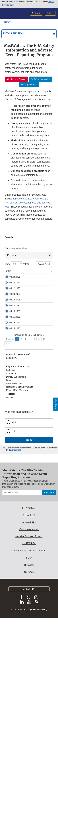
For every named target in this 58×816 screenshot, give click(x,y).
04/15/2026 (11, 428)
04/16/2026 (11, 395)
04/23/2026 (11, 280)
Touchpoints (14, 642)
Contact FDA (29, 780)
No (13, 622)
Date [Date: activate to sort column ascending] (8, 274)
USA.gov (29, 763)
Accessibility (29, 714)
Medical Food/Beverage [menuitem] (17, 582)
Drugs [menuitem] (9, 572)
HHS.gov (29, 756)
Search (9, 237)
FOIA (29, 749)
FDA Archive (29, 699)
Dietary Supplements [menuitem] (16, 568)
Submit (29, 631)
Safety (7, 22)
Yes (14, 613)
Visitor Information (29, 721)
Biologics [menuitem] (10, 562)
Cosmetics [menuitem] (11, 565)
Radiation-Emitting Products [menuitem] (19, 578)
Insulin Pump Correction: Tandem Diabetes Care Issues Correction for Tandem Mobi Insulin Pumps (27, 331)
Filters (11, 255)
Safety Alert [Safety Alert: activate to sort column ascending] (25, 274)
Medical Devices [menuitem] (14, 575)
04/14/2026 (11, 501)
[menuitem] (29, 574)
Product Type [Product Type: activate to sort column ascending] (44, 272)
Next (8, 535)
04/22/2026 (11, 322)
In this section (13, 33)
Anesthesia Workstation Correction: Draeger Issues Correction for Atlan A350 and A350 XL (26, 510)
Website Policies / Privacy (29, 728)
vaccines (38, 198)
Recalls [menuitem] (9, 589)
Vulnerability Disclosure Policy (29, 742)
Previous (10, 531)
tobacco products (22, 198)
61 (44, 531)
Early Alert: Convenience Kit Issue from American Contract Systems (28, 416)
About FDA (29, 707)
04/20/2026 (11, 346)
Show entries (17, 263)
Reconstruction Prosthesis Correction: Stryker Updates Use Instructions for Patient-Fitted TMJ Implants (28, 465)
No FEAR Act (29, 735)
